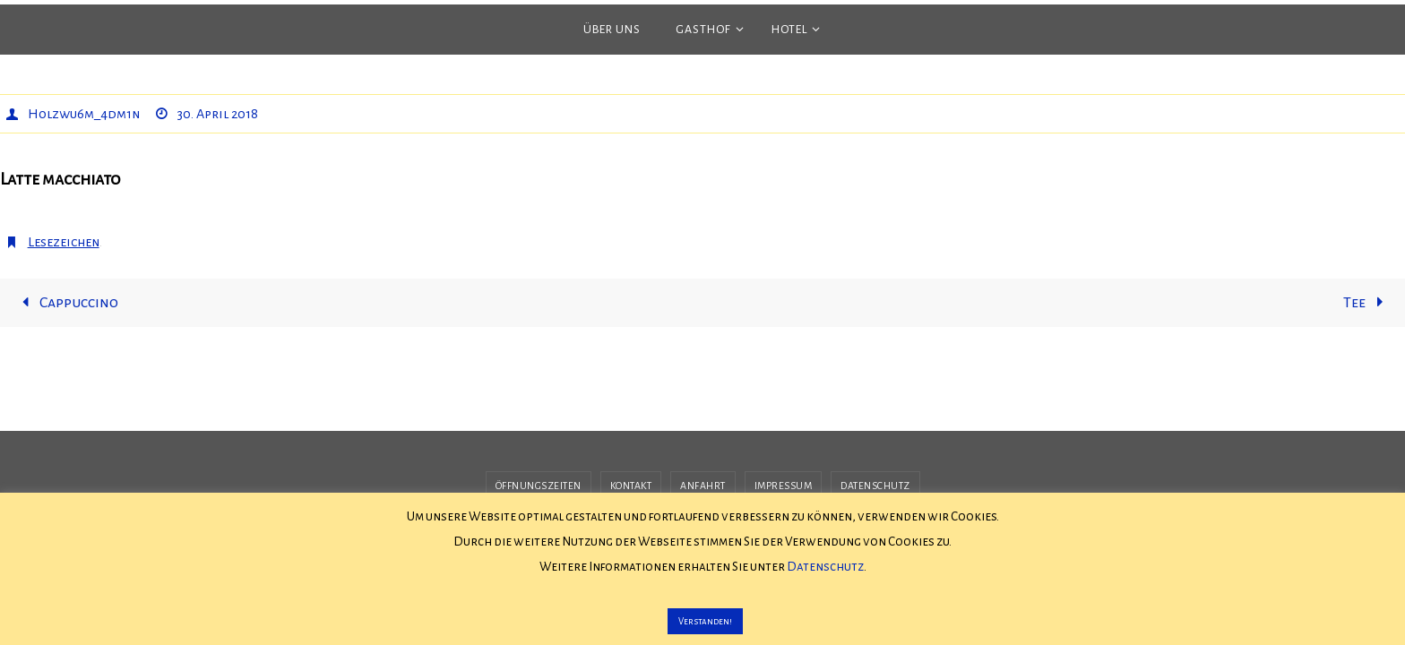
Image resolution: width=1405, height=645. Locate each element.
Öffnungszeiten (539, 485)
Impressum (783, 485)
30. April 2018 (217, 114)
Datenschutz (875, 485)
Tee (1367, 303)
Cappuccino (66, 303)
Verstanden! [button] (705, 621)
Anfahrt (703, 485)
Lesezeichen (63, 242)
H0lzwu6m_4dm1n (84, 114)
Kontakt (631, 485)
